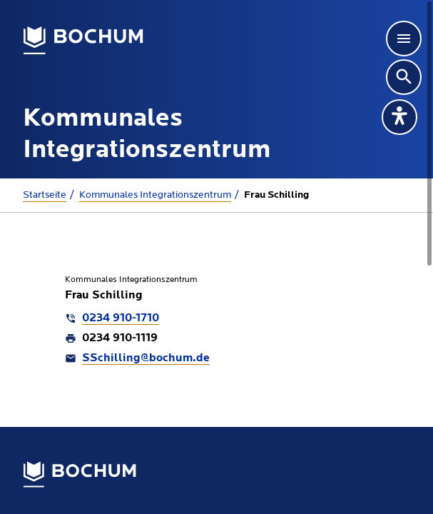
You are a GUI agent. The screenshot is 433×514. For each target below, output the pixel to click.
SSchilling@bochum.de (146, 358)
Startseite (44, 194)
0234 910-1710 (120, 318)
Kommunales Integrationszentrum (155, 194)
